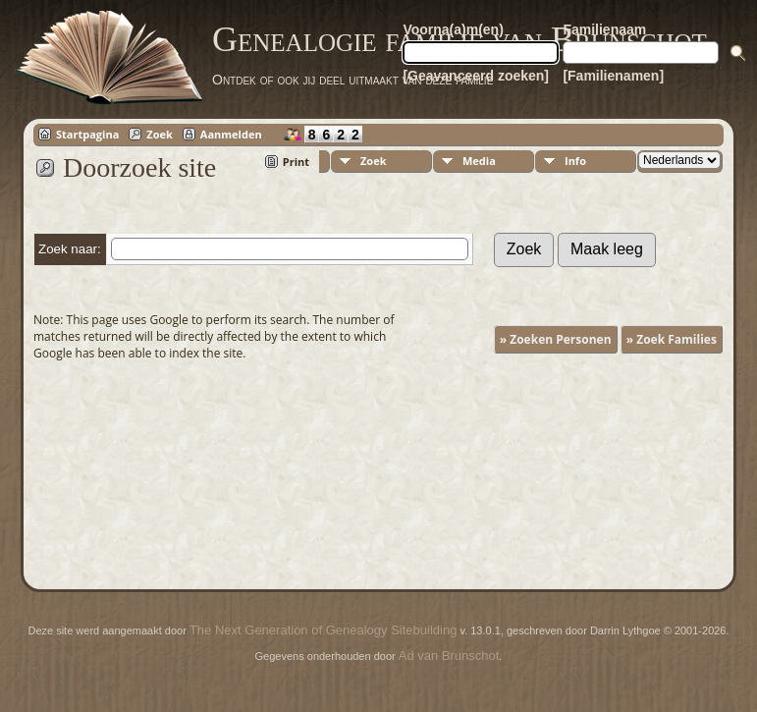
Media (479, 160)
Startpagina (87, 134)
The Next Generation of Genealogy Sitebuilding (323, 630)
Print (296, 161)
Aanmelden (231, 134)
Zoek (159, 134)
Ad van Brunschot (449, 655)
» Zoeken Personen (556, 339)
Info (575, 160)
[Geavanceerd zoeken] (476, 75)
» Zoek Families (671, 339)
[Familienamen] (613, 75)
